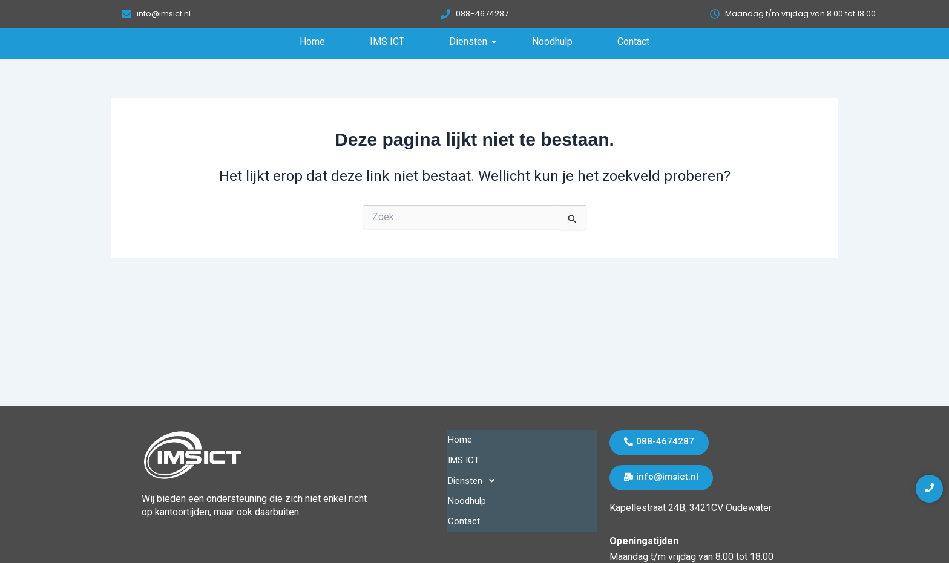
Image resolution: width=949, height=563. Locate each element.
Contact (633, 41)
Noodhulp (552, 41)
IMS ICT (387, 41)
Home (312, 41)
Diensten (471, 41)
